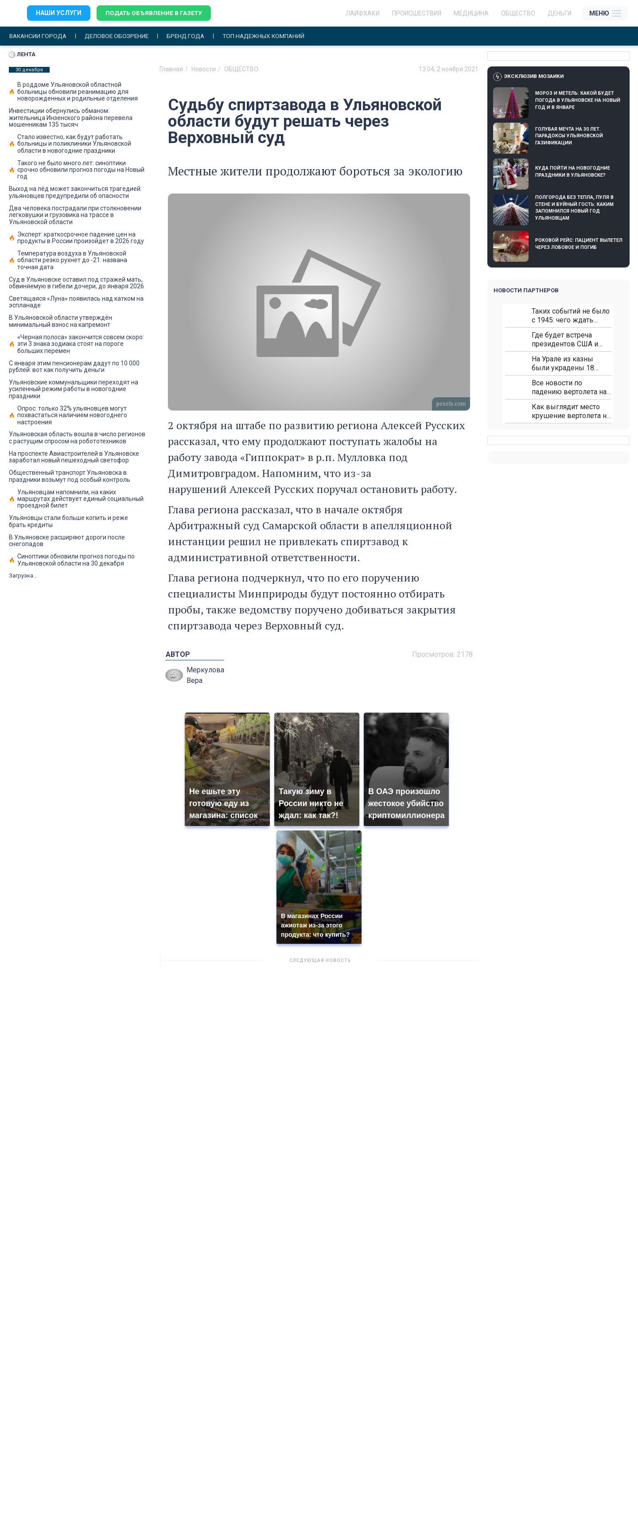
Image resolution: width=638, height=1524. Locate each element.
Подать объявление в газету (154, 13)
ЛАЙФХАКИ (363, 13)
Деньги (560, 13)
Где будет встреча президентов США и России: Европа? (565, 339)
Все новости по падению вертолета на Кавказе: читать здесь (569, 387)
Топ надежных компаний (272, 36)
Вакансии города (39, 36)
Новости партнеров (526, 290)
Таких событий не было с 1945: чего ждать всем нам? (571, 315)
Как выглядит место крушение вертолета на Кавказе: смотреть (571, 411)
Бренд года (191, 36)
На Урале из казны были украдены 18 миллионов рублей (563, 363)
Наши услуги (59, 13)
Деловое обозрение (120, 36)
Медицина (471, 13)
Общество (518, 13)
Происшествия (416, 13)
